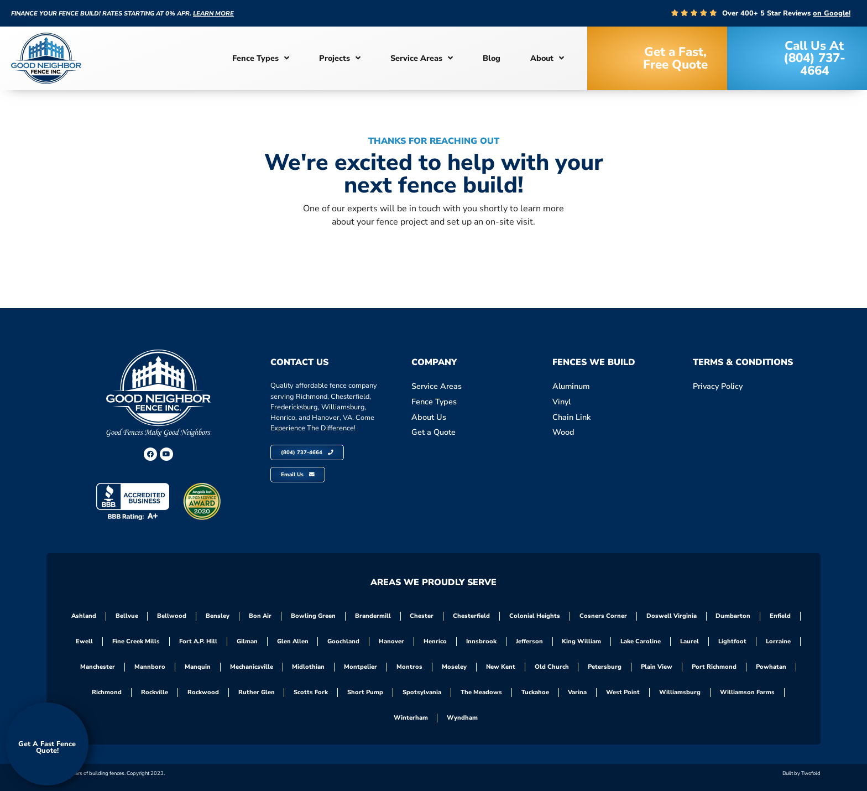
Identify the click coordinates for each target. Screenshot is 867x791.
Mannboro (149, 667)
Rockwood (202, 692)
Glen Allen (292, 641)
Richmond (106, 692)
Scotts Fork (311, 692)
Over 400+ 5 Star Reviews (786, 13)
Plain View (657, 667)
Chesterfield (471, 616)
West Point (623, 692)
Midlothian (308, 667)
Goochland (343, 641)
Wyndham (462, 718)
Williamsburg (680, 692)
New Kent (500, 667)
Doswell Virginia (672, 616)
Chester (422, 616)
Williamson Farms (747, 692)
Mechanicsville (251, 667)
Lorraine (778, 641)
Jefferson (529, 641)
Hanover (391, 641)
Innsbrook (481, 641)
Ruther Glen (256, 692)
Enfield (781, 616)
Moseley (454, 667)
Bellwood (171, 616)
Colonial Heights (535, 616)
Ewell (83, 641)
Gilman (246, 641)
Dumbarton (734, 616)
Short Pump (365, 692)
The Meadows (481, 692)
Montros (409, 667)
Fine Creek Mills (135, 641)
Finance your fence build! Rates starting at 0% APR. (122, 13)
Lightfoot (733, 641)
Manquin (197, 667)
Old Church (552, 667)
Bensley (217, 616)
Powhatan (771, 667)
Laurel (690, 641)
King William (582, 641)
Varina (577, 692)
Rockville (154, 692)
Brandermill (373, 616)
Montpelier (360, 667)
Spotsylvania (422, 692)
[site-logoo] (46, 58)
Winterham (411, 718)
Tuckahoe (535, 692)
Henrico (435, 641)
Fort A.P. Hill (198, 641)
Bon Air (260, 616)
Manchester (97, 667)
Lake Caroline (641, 641)
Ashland (83, 616)
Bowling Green (313, 616)
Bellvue (126, 616)
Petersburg (605, 667)
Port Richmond (714, 667)
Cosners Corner (604, 616)
